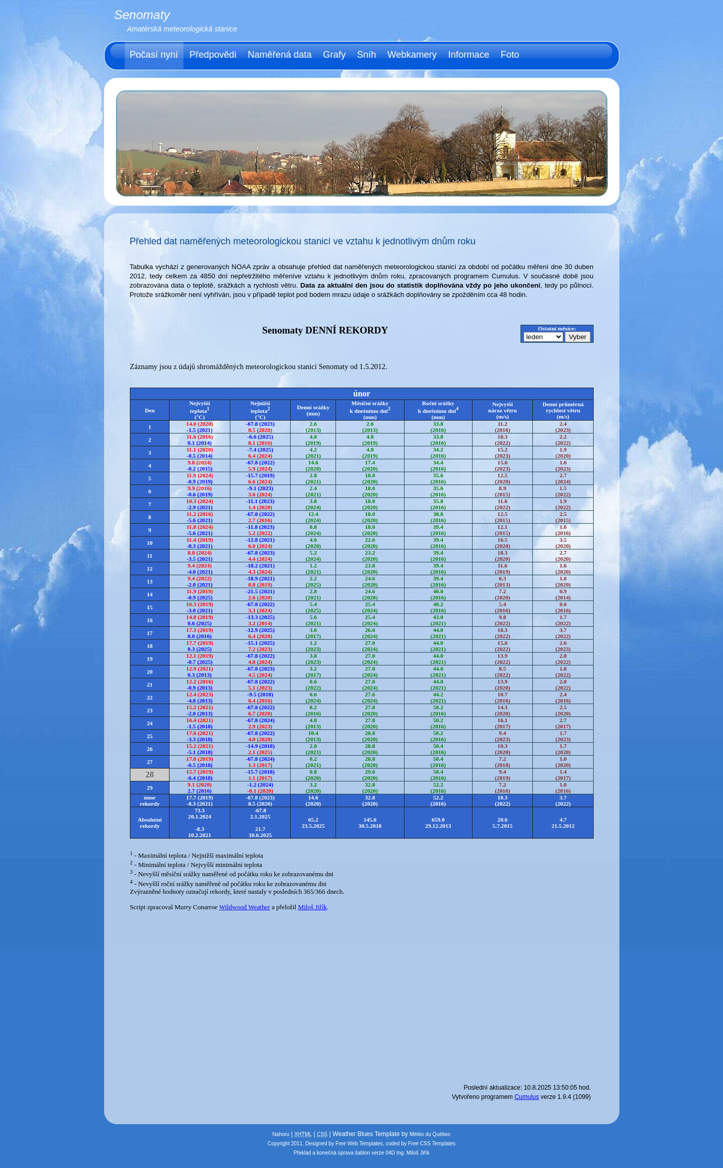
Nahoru (281, 1134)
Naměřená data (280, 54)
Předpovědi (213, 54)
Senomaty (142, 15)
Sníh (366, 54)
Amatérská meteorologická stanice (182, 29)
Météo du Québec (430, 1134)
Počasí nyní (154, 54)
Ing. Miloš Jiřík (412, 1153)
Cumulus (526, 1096)
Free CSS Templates (432, 1143)
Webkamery (412, 54)
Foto (510, 54)
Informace (468, 54)
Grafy (334, 54)
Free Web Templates (359, 1143)
